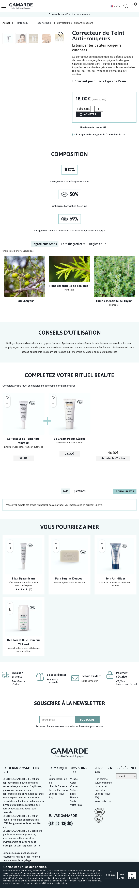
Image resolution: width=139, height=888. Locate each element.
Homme (74, 797)
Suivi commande (103, 782)
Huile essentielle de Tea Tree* (69, 285)
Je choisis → (57, 858)
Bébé (73, 793)
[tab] (44, 244)
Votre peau (22, 23)
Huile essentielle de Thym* (114, 301)
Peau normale (43, 23)
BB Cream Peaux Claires (69, 438)
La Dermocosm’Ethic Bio (58, 779)
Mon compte (101, 779)
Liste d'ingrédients (73, 244)
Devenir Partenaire (58, 790)
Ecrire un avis (125, 491)
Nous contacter (90, 681)
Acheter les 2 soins (113, 458)
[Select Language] (126, 776)
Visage (74, 779)
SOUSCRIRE (87, 719)
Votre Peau (76, 805)
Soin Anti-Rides (115, 578)
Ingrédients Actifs (45, 244)
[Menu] (4, 6)
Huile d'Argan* (25, 301)
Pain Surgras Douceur (69, 578)
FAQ (97, 797)
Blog (51, 797)
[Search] (126, 6)
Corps (73, 782)
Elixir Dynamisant (23, 578)
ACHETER (90, 114)
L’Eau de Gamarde (58, 786)
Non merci (88, 858)
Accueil (6, 23)
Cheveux (75, 786)
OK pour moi (120, 858)
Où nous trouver (57, 793)
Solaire (74, 790)
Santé (73, 801)
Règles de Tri (97, 244)
